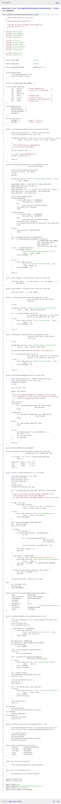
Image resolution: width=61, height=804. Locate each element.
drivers (56, 8)
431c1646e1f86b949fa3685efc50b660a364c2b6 (34, 8)
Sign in (57, 2)
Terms (19, 801)
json (58, 801)
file (36, 14)
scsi (4, 11)
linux (14, 8)
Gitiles (10, 801)
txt (54, 801)
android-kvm (6, 8)
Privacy (15, 801)
